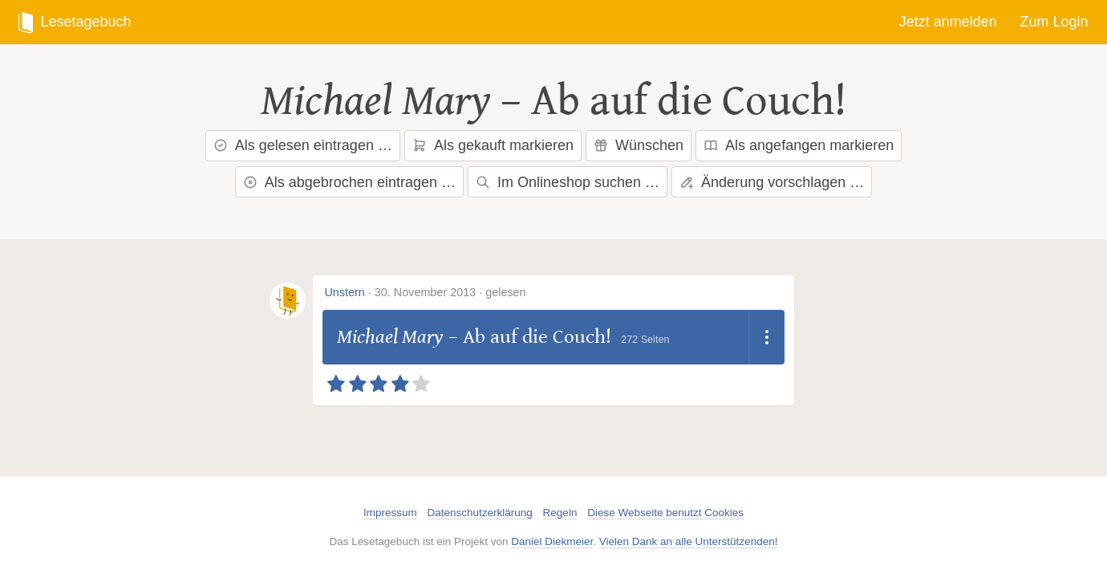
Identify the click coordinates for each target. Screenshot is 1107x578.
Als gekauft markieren (493, 145)
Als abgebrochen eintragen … (349, 182)
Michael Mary (376, 101)
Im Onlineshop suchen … (567, 182)
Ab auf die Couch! (688, 101)
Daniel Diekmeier (552, 541)
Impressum (390, 513)
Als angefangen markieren (799, 145)
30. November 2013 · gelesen (450, 292)
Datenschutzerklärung (480, 513)
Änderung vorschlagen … (771, 182)
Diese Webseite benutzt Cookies (665, 513)
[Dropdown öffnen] (766, 337)
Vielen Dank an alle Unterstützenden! (688, 541)
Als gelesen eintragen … (302, 145)
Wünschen (638, 145)
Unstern (344, 292)
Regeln (560, 513)
